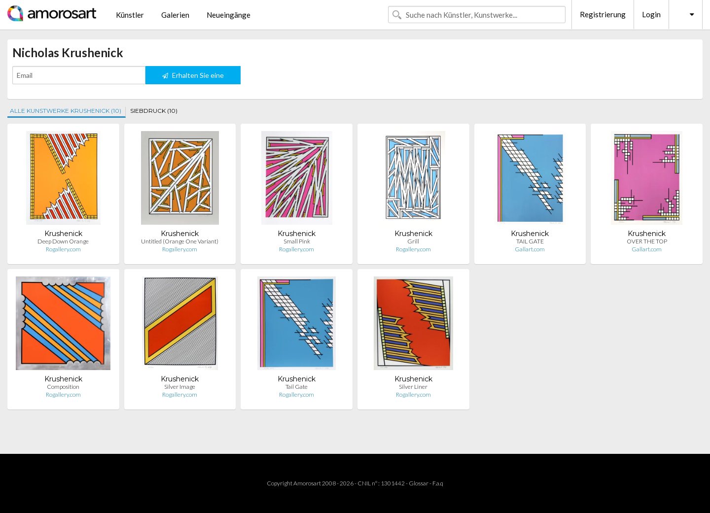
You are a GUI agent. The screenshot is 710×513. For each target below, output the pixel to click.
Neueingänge (228, 14)
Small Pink (297, 241)
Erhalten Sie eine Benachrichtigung (193, 77)
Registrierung (603, 14)
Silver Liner (413, 386)
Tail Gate (296, 386)
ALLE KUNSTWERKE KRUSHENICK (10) (65, 110)
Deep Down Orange (63, 241)
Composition (63, 386)
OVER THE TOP (647, 241)
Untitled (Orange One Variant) (179, 241)
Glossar (418, 483)
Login (651, 14)
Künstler (130, 14)
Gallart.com (530, 249)
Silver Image (179, 386)
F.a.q (437, 483)
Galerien (175, 14)
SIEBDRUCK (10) (154, 110)
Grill (413, 241)
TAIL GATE (530, 241)
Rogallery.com (63, 249)
